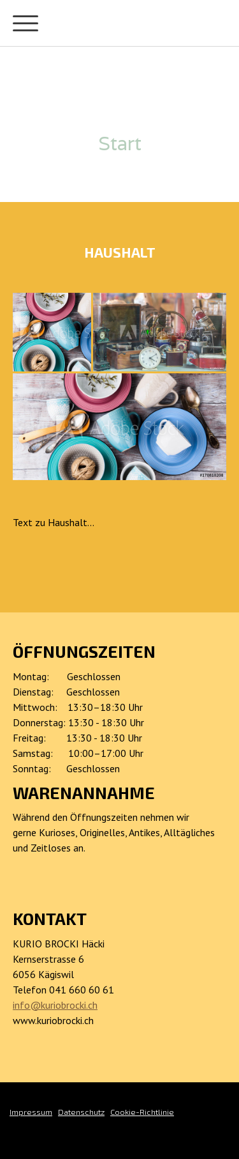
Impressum (31, 1112)
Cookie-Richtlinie (142, 1112)
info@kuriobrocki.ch (55, 1005)
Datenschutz (81, 1112)
